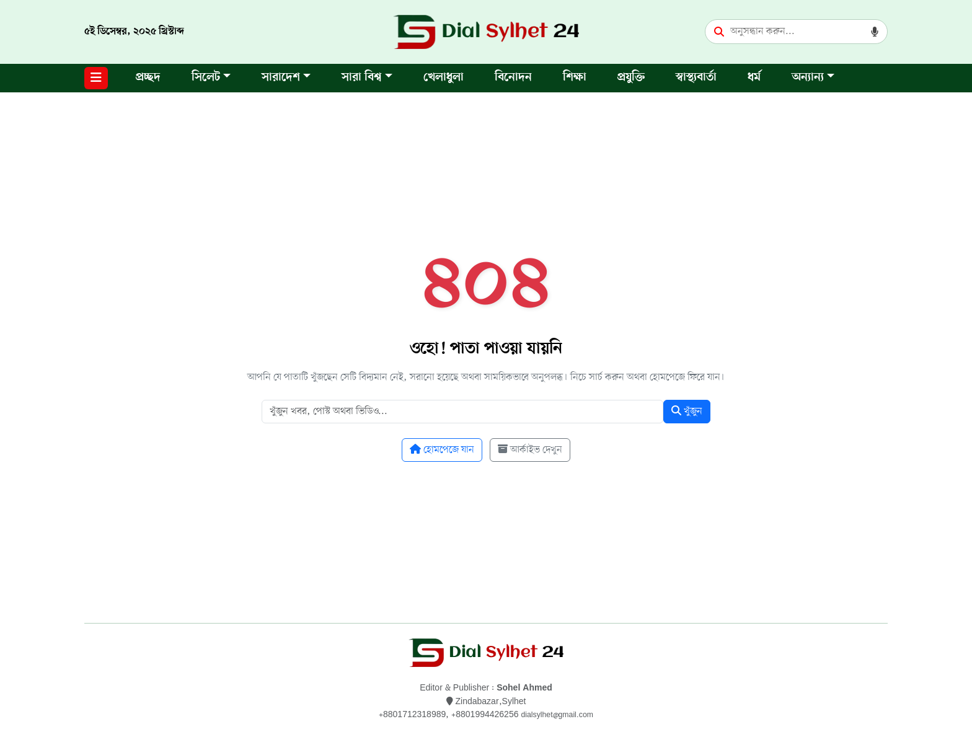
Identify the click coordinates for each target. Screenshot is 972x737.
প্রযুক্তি (631, 78)
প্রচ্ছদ (148, 78)
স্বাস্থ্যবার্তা (696, 78)
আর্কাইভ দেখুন (530, 450)
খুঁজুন (686, 411)
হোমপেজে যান (442, 450)
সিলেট (206, 78)
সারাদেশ (281, 78)
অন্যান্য (808, 78)
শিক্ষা (574, 78)
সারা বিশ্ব (362, 78)
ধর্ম (754, 78)
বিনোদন (513, 78)
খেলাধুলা (443, 78)
